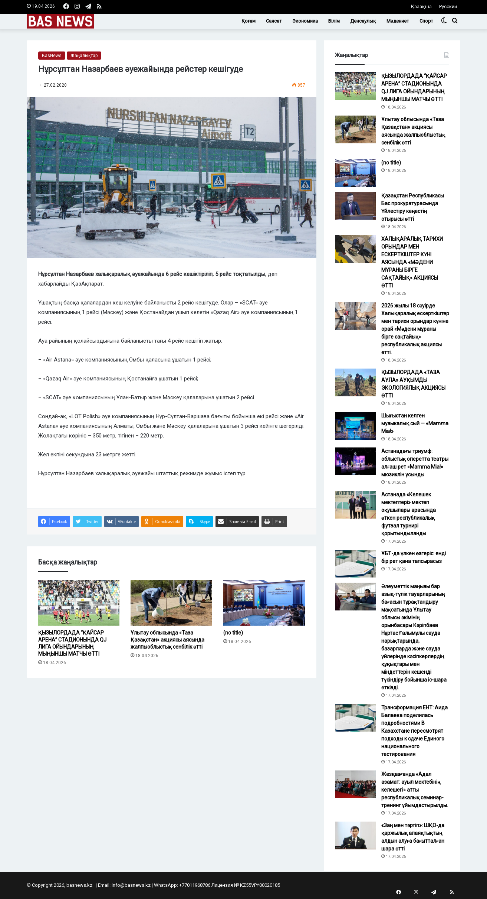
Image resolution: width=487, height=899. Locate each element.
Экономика (305, 21)
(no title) (233, 633)
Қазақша (421, 6)
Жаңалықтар (84, 55)
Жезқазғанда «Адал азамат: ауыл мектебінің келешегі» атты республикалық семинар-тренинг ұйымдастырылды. (414, 789)
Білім (334, 21)
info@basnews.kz (131, 885)
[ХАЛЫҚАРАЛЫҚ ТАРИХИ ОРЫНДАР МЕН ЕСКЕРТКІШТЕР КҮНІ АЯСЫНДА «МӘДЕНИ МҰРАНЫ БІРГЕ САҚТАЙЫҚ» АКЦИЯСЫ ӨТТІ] (355, 249)
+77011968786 (194, 885)
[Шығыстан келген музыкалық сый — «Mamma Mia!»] (355, 426)
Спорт (426, 21)
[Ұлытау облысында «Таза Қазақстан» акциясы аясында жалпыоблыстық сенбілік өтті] (171, 603)
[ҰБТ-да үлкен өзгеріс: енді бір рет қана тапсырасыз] (355, 563)
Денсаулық (363, 21)
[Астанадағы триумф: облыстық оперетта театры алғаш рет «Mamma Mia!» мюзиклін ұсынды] (355, 461)
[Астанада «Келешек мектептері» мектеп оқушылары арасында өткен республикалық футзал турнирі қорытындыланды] (355, 505)
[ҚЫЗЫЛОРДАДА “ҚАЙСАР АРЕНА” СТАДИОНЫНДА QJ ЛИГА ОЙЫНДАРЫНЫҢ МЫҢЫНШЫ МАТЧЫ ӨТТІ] (79, 603)
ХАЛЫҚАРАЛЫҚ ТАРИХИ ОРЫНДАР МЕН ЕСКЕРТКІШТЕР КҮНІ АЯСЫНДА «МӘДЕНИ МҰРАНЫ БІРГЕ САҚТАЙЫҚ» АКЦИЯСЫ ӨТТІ (412, 262)
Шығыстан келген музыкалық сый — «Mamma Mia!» (414, 423)
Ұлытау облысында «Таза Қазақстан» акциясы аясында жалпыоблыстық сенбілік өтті (167, 640)
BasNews (52, 55)
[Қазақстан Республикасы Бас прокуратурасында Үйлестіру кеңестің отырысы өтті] (355, 206)
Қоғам (248, 21)
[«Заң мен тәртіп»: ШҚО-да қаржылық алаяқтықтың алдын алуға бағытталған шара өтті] (355, 835)
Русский (448, 6)
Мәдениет (397, 21)
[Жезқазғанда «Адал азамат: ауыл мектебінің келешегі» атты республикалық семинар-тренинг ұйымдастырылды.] (355, 784)
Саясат (274, 21)
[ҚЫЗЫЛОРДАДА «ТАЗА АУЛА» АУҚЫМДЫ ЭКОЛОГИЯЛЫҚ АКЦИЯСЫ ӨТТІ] (355, 382)
